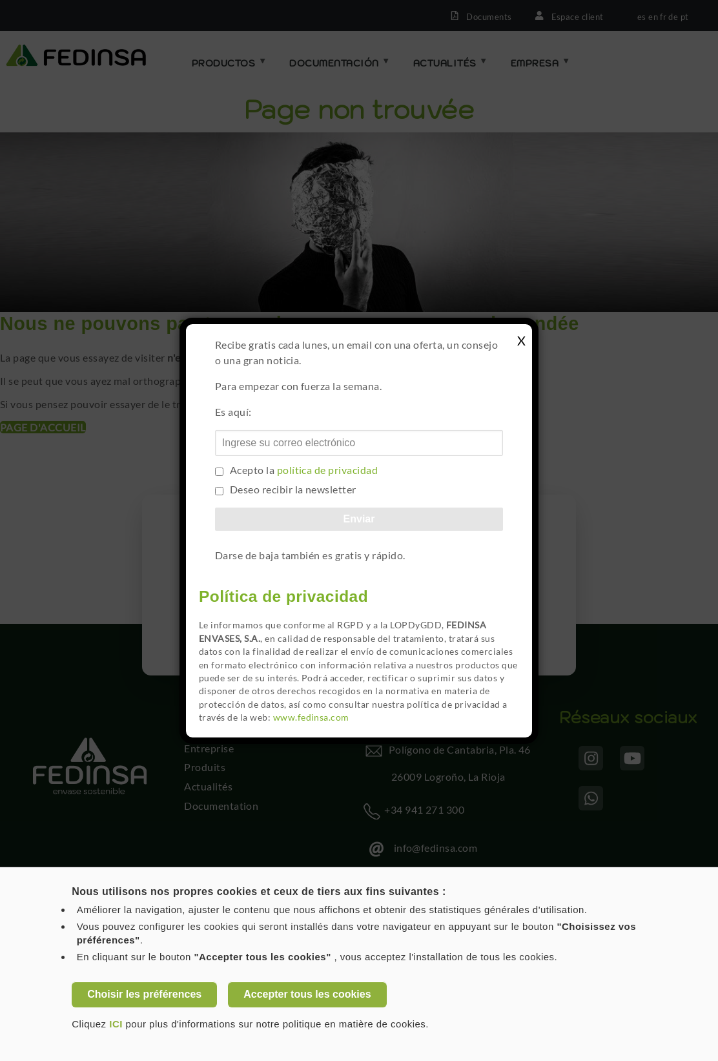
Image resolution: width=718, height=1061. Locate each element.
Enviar (359, 518)
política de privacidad (327, 470)
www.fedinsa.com (311, 717)
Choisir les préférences (144, 994)
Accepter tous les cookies (307, 994)
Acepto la (304, 470)
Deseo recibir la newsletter (293, 489)
